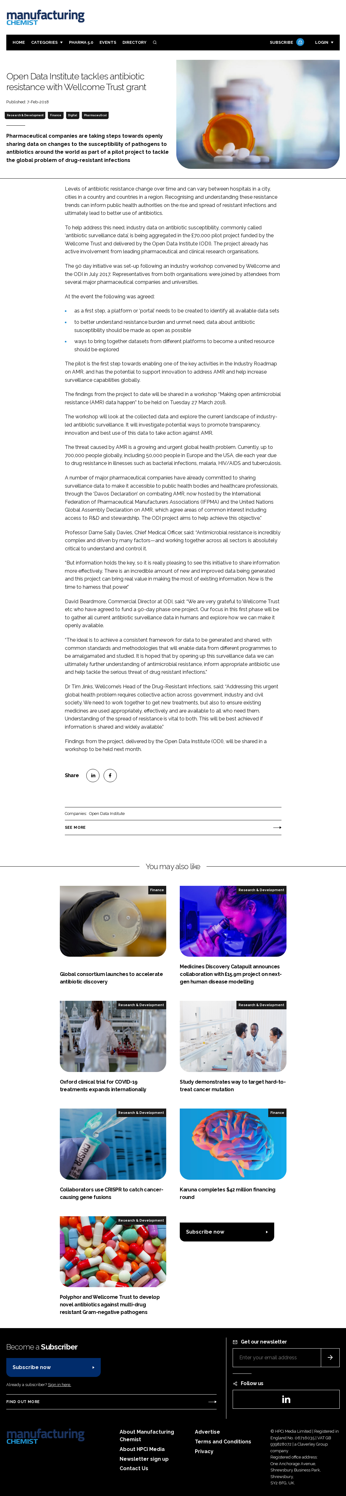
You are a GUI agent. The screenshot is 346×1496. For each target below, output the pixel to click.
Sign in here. (59, 1384)
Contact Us (134, 1468)
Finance (55, 115)
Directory (134, 42)
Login (321, 42)
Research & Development (25, 115)
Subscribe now (205, 1232)
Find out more (23, 1402)
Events (107, 42)
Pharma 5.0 (81, 42)
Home (19, 42)
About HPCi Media (142, 1449)
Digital (72, 115)
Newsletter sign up (144, 1459)
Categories (44, 42)
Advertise (207, 1432)
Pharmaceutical (95, 115)
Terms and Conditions (223, 1442)
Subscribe (286, 43)
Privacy (204, 1451)
